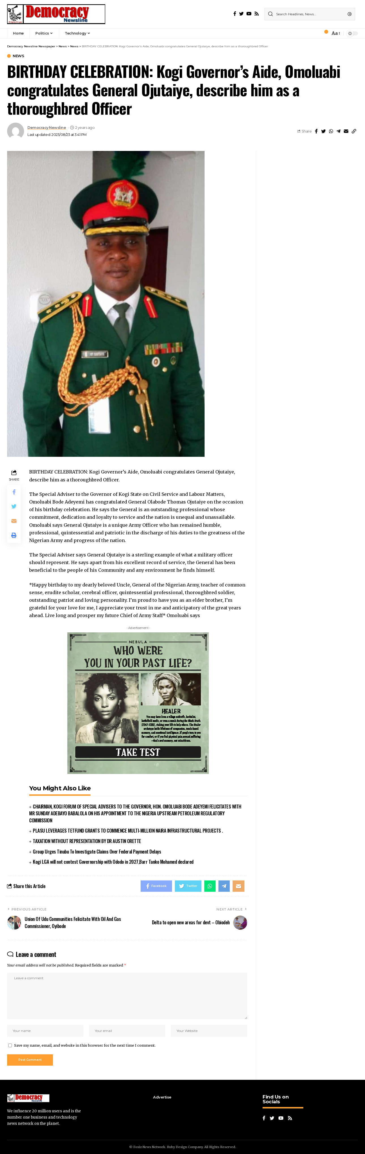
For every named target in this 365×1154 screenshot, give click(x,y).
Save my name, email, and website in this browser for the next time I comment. (85, 1045)
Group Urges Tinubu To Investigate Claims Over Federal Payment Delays (97, 851)
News (18, 56)
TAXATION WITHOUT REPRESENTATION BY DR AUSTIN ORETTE (87, 840)
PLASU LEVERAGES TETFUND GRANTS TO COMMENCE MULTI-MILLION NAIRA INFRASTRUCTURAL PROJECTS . (128, 830)
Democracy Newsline (46, 127)
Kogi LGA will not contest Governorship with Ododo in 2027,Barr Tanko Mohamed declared (113, 861)
